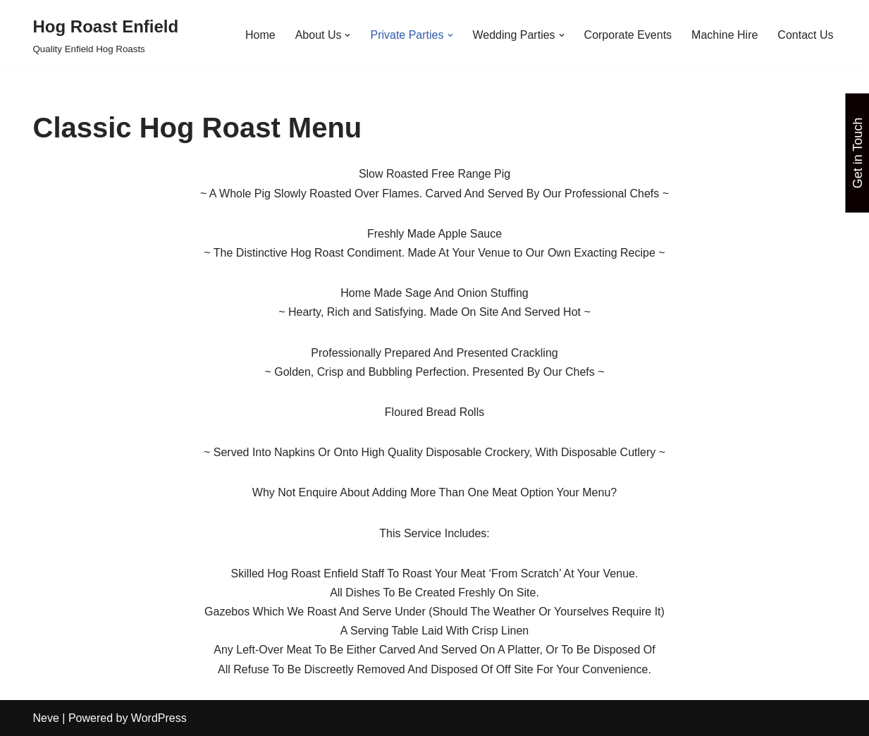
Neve (46, 718)
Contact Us (805, 35)
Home (260, 35)
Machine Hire (724, 35)
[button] (347, 35)
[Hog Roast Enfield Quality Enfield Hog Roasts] (106, 35)
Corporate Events (628, 35)
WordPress (159, 718)
